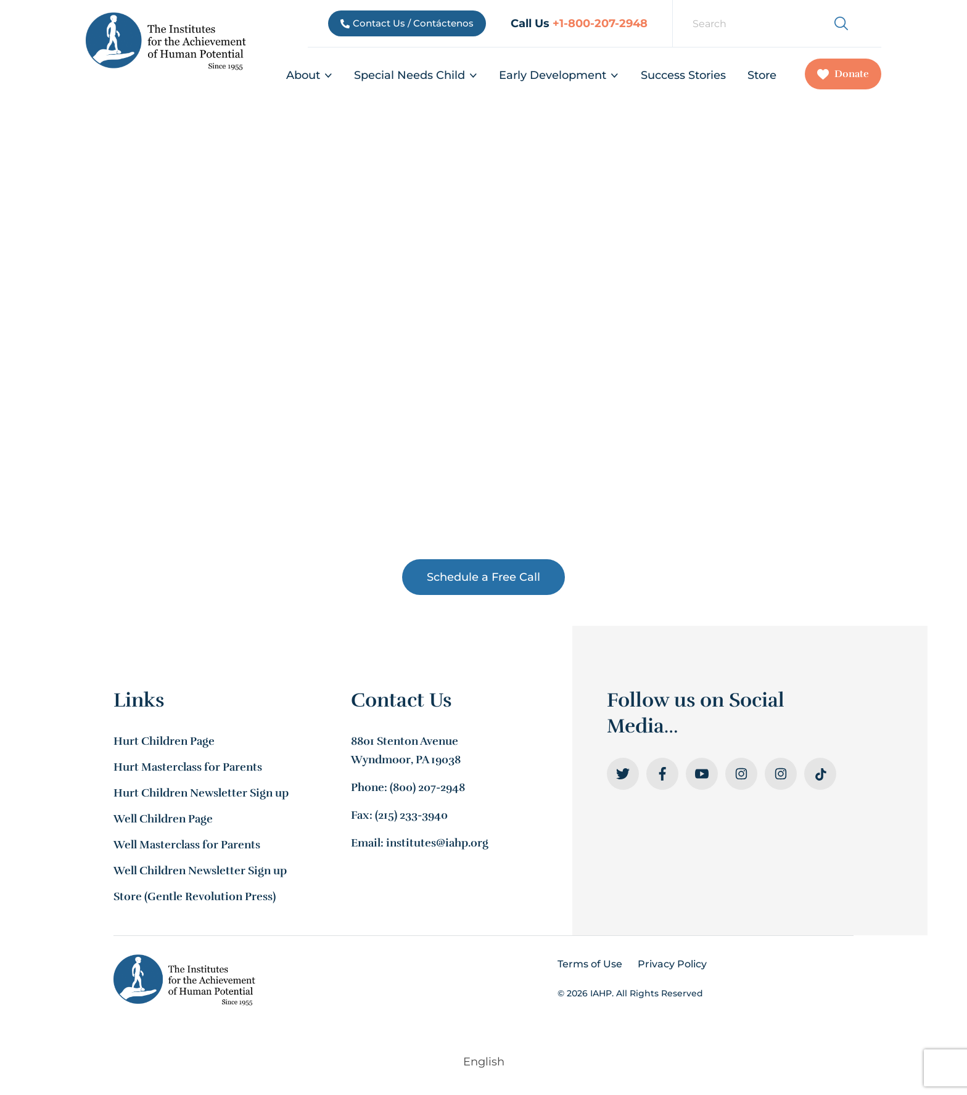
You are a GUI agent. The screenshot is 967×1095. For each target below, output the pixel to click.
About (309, 75)
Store (761, 75)
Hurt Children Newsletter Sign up (201, 793)
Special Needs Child (415, 75)
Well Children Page (163, 819)
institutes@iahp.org (437, 843)
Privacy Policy (672, 964)
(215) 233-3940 (411, 815)
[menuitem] (870, 14)
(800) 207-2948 (427, 787)
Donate (843, 74)
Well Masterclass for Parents (186, 844)
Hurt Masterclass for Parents (187, 767)
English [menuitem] (483, 1062)
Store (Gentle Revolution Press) (194, 896)
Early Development (559, 75)
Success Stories (683, 75)
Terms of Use (590, 964)
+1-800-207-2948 (600, 23)
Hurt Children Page (164, 741)
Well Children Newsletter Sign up (200, 870)
